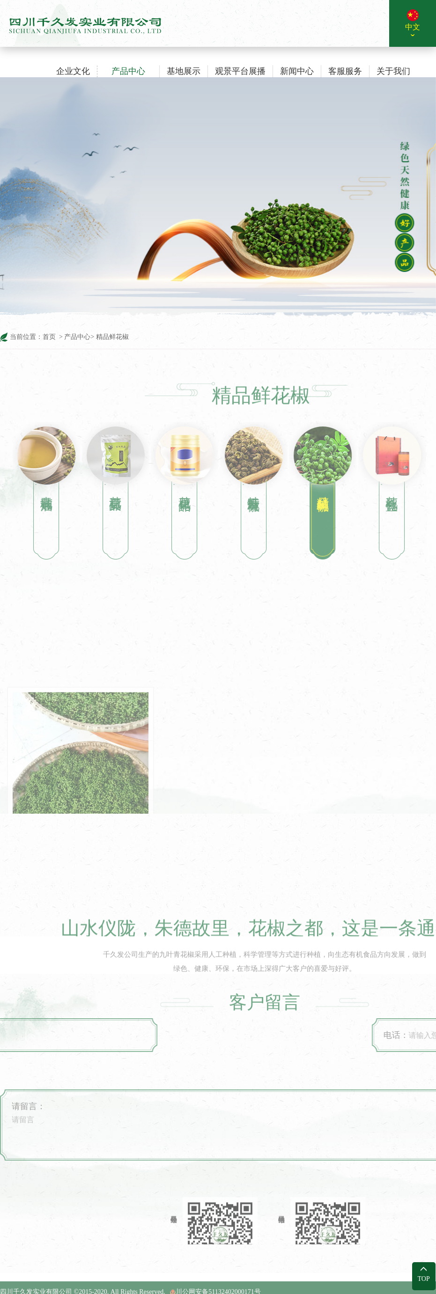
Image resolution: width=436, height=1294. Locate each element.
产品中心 (77, 336)
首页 (48, 336)
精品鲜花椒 (112, 336)
